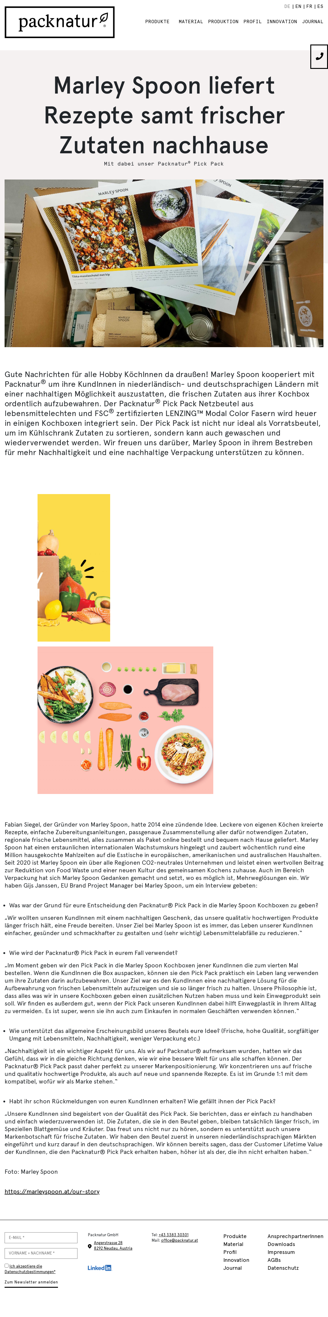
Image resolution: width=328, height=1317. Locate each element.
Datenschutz (283, 1268)
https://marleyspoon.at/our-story (52, 1191)
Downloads (281, 1244)
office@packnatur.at (179, 1240)
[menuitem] (287, 6)
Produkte (157, 21)
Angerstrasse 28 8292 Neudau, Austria (113, 1245)
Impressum (281, 1252)
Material (191, 21)
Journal (312, 21)
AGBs (274, 1260)
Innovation (282, 21)
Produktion (223, 21)
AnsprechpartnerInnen (295, 1236)
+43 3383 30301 (174, 1235)
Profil (252, 21)
